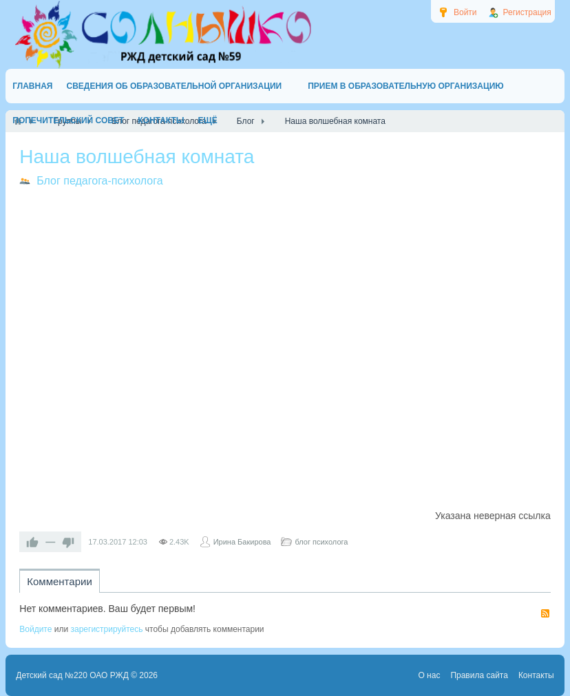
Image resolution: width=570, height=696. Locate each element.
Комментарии (59, 581)
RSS (545, 613)
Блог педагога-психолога (99, 181)
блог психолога (321, 542)
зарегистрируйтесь (106, 629)
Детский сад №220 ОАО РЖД (72, 675)
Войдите (35, 629)
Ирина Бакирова (242, 542)
